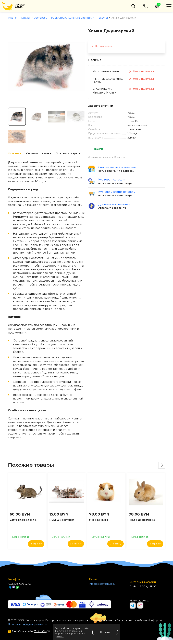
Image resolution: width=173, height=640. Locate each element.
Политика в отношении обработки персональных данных (70, 634)
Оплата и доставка (38, 153)
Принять (105, 632)
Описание (14, 153)
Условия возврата (68, 153)
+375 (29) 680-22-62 (19, 583)
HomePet (134, 121)
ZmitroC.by (40, 631)
